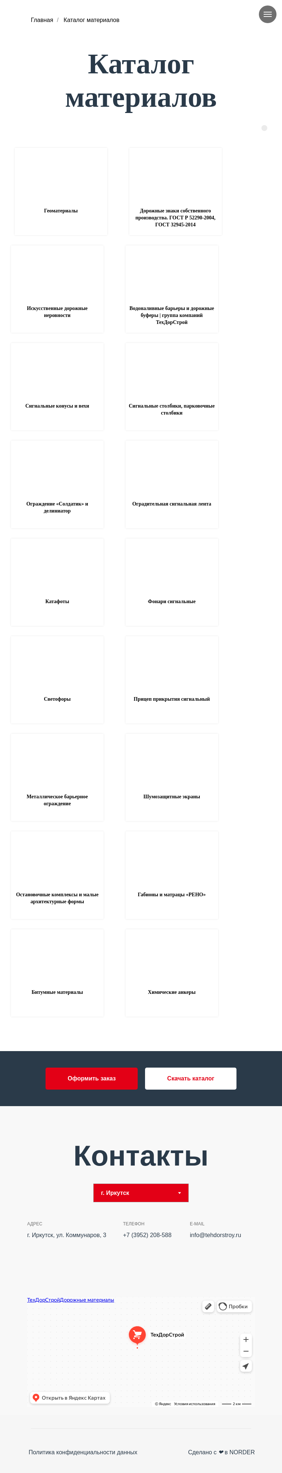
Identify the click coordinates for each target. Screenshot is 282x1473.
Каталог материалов (91, 20)
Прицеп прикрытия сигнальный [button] (172, 699)
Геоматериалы (61, 211)
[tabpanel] (141, 1314)
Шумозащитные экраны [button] (171, 796)
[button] (92, 1079)
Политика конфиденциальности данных (83, 1452)
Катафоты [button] (57, 601)
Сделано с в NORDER (221, 1452)
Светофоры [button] (57, 699)
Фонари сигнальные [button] (172, 601)
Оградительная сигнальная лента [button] (171, 504)
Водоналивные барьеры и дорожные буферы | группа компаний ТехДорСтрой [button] (172, 315)
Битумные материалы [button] (57, 992)
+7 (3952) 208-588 (147, 1235)
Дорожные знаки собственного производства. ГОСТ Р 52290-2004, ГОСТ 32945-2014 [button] (175, 217)
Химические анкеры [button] (172, 992)
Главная (42, 20)
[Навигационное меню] (268, 14)
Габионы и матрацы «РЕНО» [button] (172, 894)
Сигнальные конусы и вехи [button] (57, 406)
